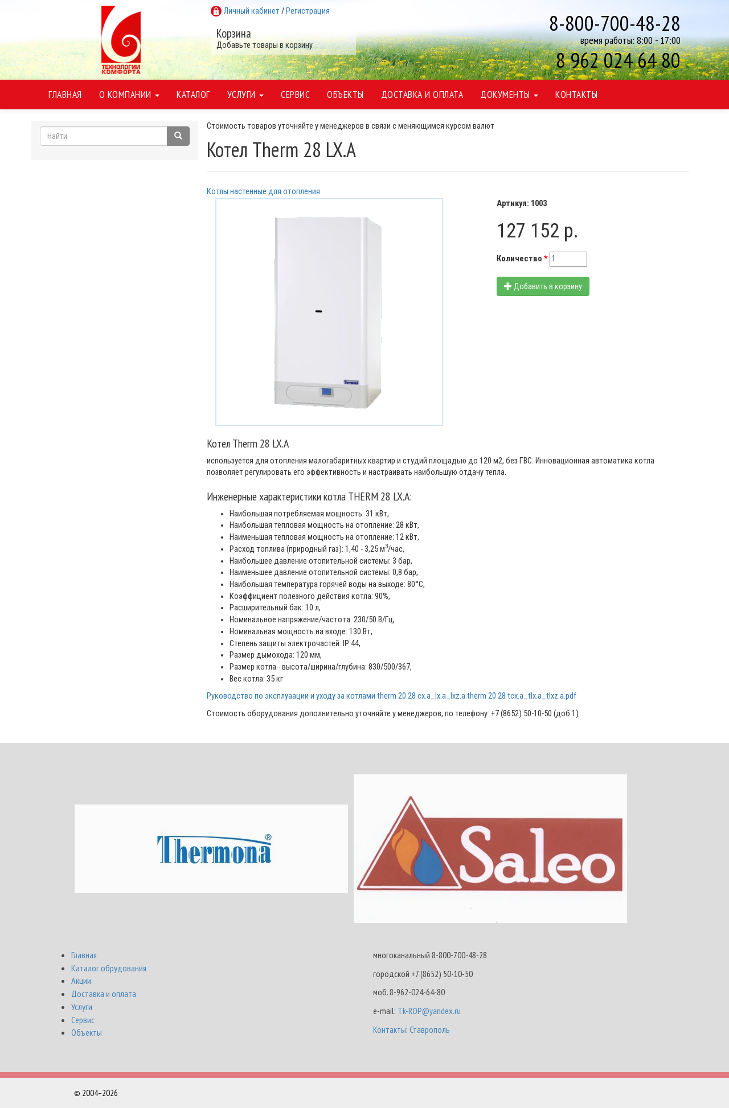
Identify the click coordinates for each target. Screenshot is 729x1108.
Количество (522, 259)
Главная (65, 94)
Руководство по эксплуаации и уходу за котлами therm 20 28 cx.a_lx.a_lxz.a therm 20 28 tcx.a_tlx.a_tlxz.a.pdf (391, 696)
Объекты (345, 94)
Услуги (245, 94)
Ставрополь (429, 1029)
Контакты (576, 94)
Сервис (295, 94)
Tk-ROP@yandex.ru (429, 1010)
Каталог (193, 94)
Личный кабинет (252, 11)
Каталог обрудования (108, 968)
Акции (81, 980)
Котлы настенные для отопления (263, 191)
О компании (129, 94)
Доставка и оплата (422, 94)
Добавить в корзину (543, 286)
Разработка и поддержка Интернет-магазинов (575, 1092)
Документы (509, 94)
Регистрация (308, 11)
